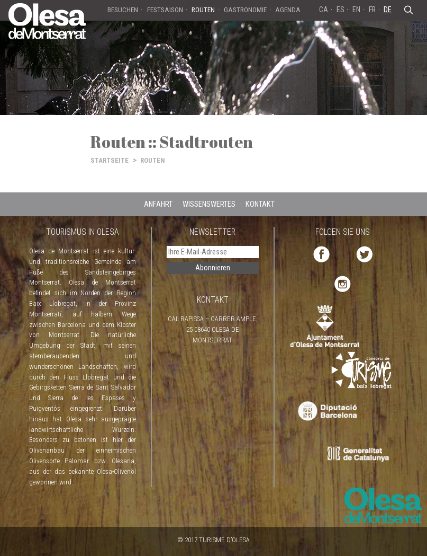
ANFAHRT (158, 204)
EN (356, 9)
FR (372, 9)
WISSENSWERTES (209, 204)
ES (340, 9)
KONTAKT (260, 204)
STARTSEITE (109, 160)
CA (323, 9)
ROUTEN (152, 160)
